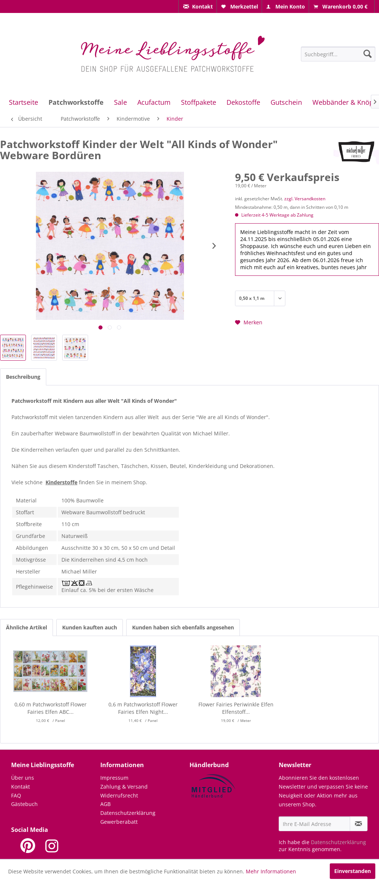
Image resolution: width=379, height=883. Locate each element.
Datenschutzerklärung (127, 812)
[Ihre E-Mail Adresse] (314, 823)
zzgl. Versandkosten (304, 198)
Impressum (114, 777)
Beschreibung (23, 376)
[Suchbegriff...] (338, 54)
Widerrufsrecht (119, 795)
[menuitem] (197, 6)
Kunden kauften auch (89, 627)
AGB (105, 803)
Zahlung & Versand (124, 786)
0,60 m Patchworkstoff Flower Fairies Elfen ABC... (50, 708)
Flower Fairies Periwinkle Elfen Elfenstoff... (236, 708)
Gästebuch (24, 803)
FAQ (16, 795)
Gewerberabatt (119, 821)
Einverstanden (352, 870)
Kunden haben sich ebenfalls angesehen (183, 627)
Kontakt (20, 786)
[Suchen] (367, 53)
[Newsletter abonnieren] (359, 823)
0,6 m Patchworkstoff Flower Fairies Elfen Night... (143, 708)
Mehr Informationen (271, 871)
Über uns (22, 777)
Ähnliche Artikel (26, 627)
